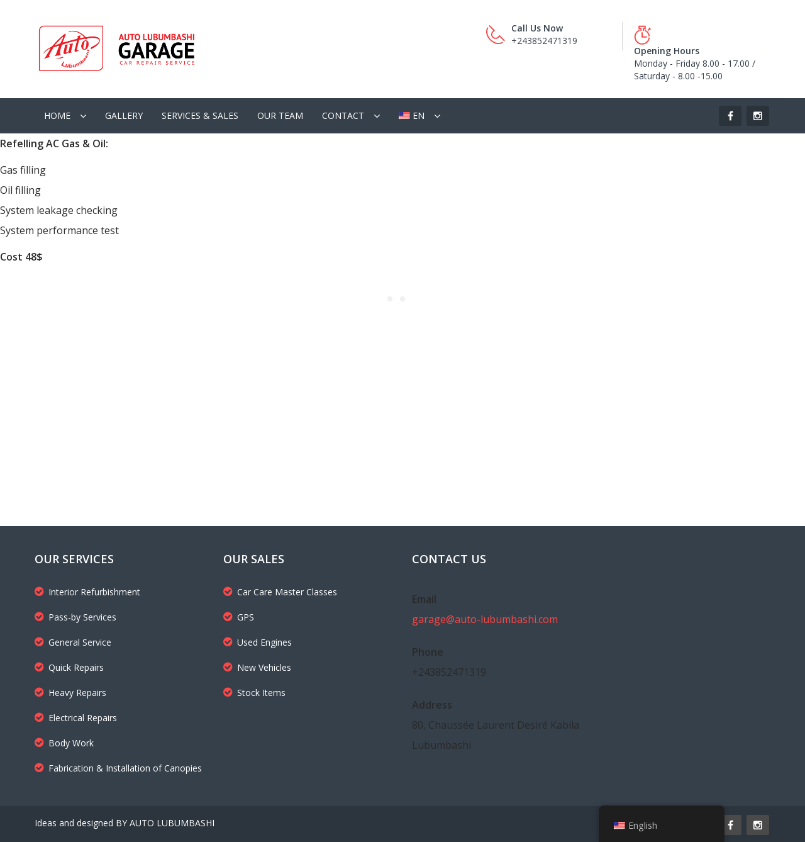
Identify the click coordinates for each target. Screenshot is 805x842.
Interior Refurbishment (87, 592)
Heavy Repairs (70, 693)
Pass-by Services (75, 617)
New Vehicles (257, 667)
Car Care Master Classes (280, 592)
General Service (73, 642)
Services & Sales (200, 115)
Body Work (64, 743)
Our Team (280, 115)
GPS (238, 617)
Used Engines (257, 642)
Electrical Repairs (76, 718)
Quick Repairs (69, 667)
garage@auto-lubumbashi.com (485, 619)
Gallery (124, 115)
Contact (343, 115)
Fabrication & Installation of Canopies (118, 768)
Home (57, 115)
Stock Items (254, 693)
